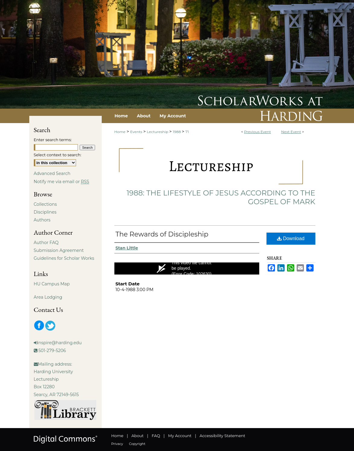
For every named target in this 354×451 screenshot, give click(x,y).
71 (187, 131)
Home (120, 131)
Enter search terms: (53, 139)
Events (136, 131)
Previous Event (257, 131)
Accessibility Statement (222, 435)
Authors (42, 220)
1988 (177, 131)
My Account (179, 435)
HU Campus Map (52, 284)
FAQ (155, 435)
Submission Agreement (59, 250)
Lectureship (158, 131)
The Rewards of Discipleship (162, 234)
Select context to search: (57, 154)
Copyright (137, 444)
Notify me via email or (61, 181)
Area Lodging (48, 297)
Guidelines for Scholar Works (64, 258)
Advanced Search (52, 173)
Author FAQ (46, 242)
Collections (45, 204)
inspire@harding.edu (59, 342)
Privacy (117, 444)
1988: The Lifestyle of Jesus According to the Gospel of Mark (220, 197)
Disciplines (45, 212)
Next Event (291, 131)
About (138, 435)
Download (291, 238)
